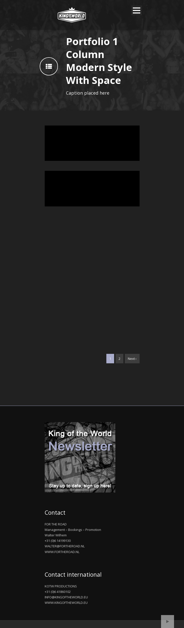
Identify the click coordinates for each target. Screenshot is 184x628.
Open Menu (136, 10)
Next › (132, 358)
